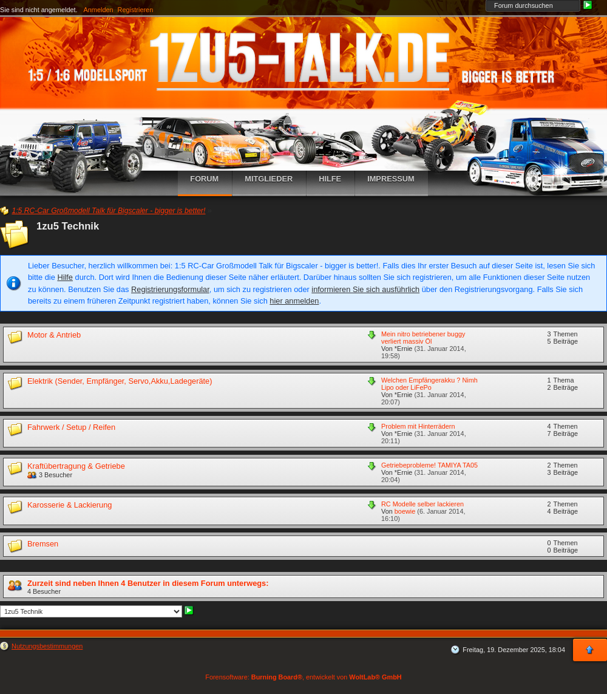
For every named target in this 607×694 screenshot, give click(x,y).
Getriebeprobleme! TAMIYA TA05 (429, 465)
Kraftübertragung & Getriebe (76, 466)
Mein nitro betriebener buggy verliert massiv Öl (423, 337)
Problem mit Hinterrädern (418, 426)
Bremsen (42, 543)
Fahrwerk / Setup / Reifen (71, 427)
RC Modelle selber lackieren (422, 504)
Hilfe (65, 277)
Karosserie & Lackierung (69, 504)
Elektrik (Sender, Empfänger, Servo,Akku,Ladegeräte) (119, 381)
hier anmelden (294, 300)
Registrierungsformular (170, 289)
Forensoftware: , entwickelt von (303, 677)
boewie (405, 511)
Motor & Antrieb (54, 334)
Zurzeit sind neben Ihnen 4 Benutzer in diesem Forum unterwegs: (147, 583)
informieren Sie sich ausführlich (365, 289)
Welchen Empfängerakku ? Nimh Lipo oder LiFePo (429, 383)
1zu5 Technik (67, 226)
